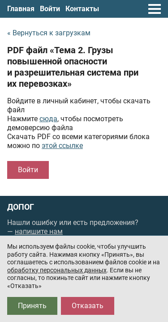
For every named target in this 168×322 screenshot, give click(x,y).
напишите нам (39, 231)
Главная (20, 8)
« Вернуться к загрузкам (48, 33)
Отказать (87, 305)
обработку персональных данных (57, 270)
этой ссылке (62, 145)
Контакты (82, 8)
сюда (48, 118)
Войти (50, 8)
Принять (32, 305)
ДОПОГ (20, 207)
